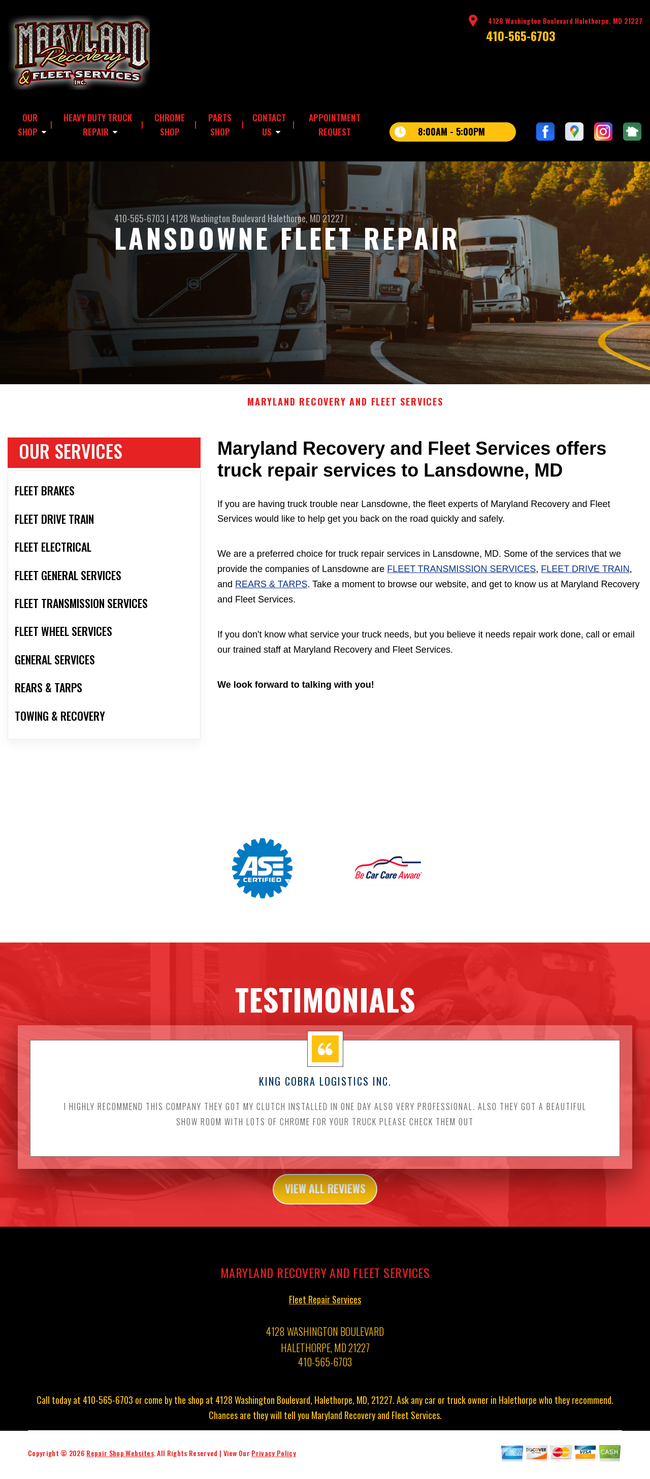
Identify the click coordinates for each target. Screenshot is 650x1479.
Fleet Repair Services (325, 1307)
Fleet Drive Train (585, 574)
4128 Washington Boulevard (218, 218)
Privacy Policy (273, 1461)
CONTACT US (269, 124)
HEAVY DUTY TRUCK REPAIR (97, 124)
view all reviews (325, 1195)
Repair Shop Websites (119, 1461)
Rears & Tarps (271, 589)
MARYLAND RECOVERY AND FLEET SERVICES (345, 407)
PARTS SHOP (220, 124)
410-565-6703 (521, 35)
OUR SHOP (28, 124)
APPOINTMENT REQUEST (335, 124)
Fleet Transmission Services (461, 574)
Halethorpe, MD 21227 (306, 218)
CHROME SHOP (169, 124)
